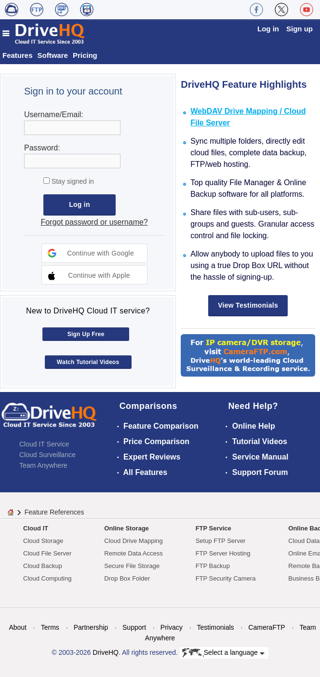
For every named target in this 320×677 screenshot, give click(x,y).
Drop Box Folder (127, 578)
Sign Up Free (86, 334)
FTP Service (213, 528)
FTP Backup (213, 565)
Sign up (299, 29)
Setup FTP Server (221, 540)
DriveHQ (106, 652)
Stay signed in (72, 181)
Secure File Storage (132, 565)
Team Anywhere (43, 465)
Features (17, 55)
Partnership (91, 627)
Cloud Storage (43, 540)
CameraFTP (266, 627)
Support (134, 627)
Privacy (171, 627)
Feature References (54, 512)
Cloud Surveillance (47, 455)
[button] (94, 253)
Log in (268, 29)
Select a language (223, 653)
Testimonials (215, 627)
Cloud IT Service (44, 444)
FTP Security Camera (226, 578)
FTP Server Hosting (223, 553)
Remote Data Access (133, 553)
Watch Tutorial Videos (88, 362)
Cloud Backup (42, 565)
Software (53, 55)
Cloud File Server (47, 553)
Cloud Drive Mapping (133, 540)
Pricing (85, 55)
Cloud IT (35, 528)
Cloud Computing (47, 578)
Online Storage (126, 528)
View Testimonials (248, 305)
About (18, 627)
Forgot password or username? (93, 222)
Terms (50, 627)
